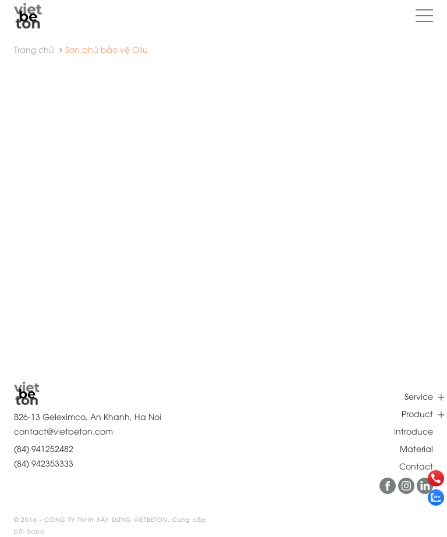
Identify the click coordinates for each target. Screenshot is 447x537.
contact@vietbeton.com (63, 430)
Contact (416, 465)
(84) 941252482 (43, 448)
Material (416, 448)
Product (417, 413)
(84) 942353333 (43, 462)
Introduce (413, 430)
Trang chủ (34, 49)
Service (419, 395)
